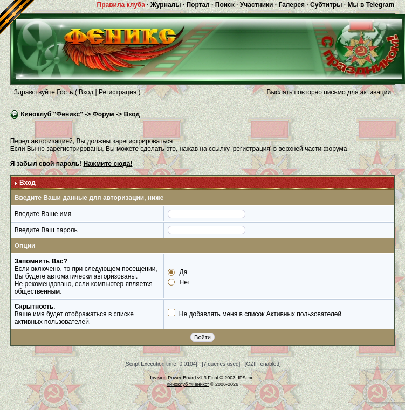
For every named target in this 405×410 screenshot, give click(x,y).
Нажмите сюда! (107, 164)
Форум (103, 114)
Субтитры (326, 5)
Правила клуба (121, 5)
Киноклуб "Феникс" (51, 114)
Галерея (291, 5)
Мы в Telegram (370, 5)
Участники (256, 5)
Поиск (225, 5)
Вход (86, 92)
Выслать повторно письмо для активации (328, 92)
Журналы (165, 5)
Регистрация (117, 92)
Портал (197, 5)
